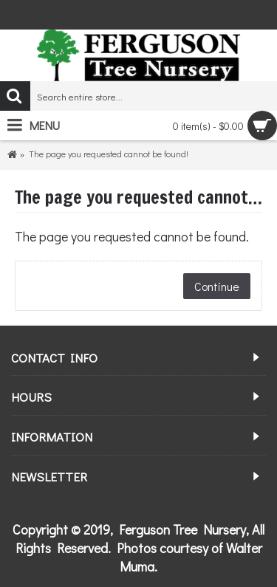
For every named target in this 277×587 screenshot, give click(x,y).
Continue (216, 286)
